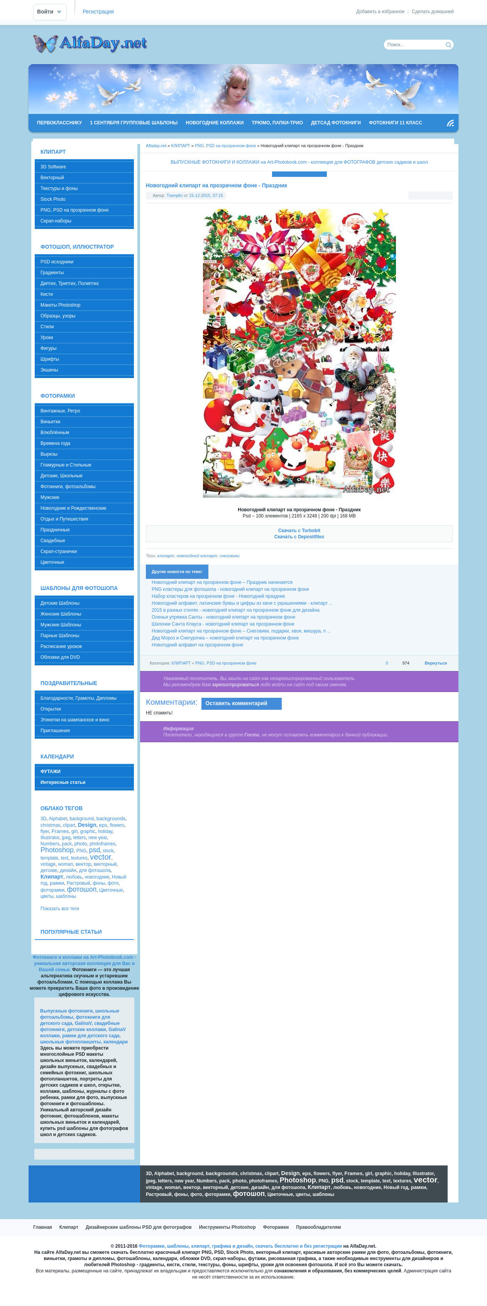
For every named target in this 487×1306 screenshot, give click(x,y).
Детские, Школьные (62, 475)
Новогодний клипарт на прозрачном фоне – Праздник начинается (222, 582)
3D (43, 818)
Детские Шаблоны (60, 603)
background (81, 818)
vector (101, 857)
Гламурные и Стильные (66, 465)
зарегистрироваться (235, 684)
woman (65, 864)
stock (108, 850)
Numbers (50, 843)
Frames (60, 831)
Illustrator (50, 837)
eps (103, 825)
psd (94, 850)
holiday (105, 831)
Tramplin (175, 195)
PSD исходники (57, 262)
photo (80, 843)
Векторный (52, 177)
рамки (57, 883)
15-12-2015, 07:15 (206, 195)
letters (79, 837)
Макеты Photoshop (60, 305)
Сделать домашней (433, 11)
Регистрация (98, 12)
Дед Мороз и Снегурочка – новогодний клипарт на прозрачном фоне (225, 638)
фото (113, 883)
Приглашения (55, 730)
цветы (47, 896)
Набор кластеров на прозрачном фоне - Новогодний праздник (218, 596)
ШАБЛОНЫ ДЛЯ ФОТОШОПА (79, 588)
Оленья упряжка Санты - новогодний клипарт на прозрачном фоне (223, 617)
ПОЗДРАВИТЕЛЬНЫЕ (69, 683)
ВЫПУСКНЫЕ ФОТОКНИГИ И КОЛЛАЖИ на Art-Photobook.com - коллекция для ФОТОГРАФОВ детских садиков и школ (299, 162)
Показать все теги (60, 908)
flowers (117, 825)
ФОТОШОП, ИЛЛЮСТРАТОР (77, 247)
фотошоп (82, 889)
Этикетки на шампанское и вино (75, 720)
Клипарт (52, 876)
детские (49, 870)
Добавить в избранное (380, 11)
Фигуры (48, 348)
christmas (50, 825)
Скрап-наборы (56, 221)
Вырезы (49, 454)
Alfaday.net (156, 145)
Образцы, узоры (58, 316)
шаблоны (66, 896)
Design (87, 825)
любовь (74, 877)
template (49, 858)
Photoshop (57, 850)
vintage (48, 864)
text (64, 858)
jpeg (66, 837)
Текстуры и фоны (59, 188)
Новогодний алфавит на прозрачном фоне (197, 645)
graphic (87, 831)
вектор (83, 864)
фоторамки (52, 890)
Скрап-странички (59, 551)
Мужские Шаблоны (61, 625)
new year (97, 837)
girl (74, 831)
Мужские (50, 497)
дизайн (68, 870)
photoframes (102, 843)
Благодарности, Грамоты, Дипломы (79, 698)
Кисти (47, 294)
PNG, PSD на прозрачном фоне (225, 145)
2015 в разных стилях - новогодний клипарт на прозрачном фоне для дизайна (236, 610)
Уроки (47, 337)
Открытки (51, 709)
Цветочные (52, 562)
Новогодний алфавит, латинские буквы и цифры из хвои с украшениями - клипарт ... (242, 603)
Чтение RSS (450, 123)
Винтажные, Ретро (60, 411)
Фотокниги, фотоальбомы (68, 486)
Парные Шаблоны (60, 635)
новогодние (97, 877)
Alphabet (58, 818)
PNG (81, 850)
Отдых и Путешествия (64, 519)
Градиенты (52, 272)
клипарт (165, 555)
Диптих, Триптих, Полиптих (70, 283)
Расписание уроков (61, 646)
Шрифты (50, 359)
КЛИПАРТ (180, 145)
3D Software (53, 167)
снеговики (229, 555)
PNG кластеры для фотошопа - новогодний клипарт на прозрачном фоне (230, 589)
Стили (47, 326)
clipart (69, 825)
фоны (99, 883)
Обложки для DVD (60, 657)
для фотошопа (95, 870)
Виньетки (50, 421)
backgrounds (111, 818)
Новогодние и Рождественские (74, 508)
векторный (105, 864)
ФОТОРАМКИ (58, 396)
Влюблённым (55, 432)
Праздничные (55, 530)
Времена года (55, 443)
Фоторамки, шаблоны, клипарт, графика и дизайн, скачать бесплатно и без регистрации (240, 1246)
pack (66, 843)
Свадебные (53, 540)
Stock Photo (53, 199)
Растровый (78, 883)
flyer (45, 831)
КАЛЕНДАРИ (57, 757)
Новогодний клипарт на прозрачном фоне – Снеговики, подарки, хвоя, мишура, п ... (241, 631)
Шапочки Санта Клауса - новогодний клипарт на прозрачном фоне (223, 624)
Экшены (49, 370)
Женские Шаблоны (61, 614)
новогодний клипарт (197, 555)
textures (79, 858)
